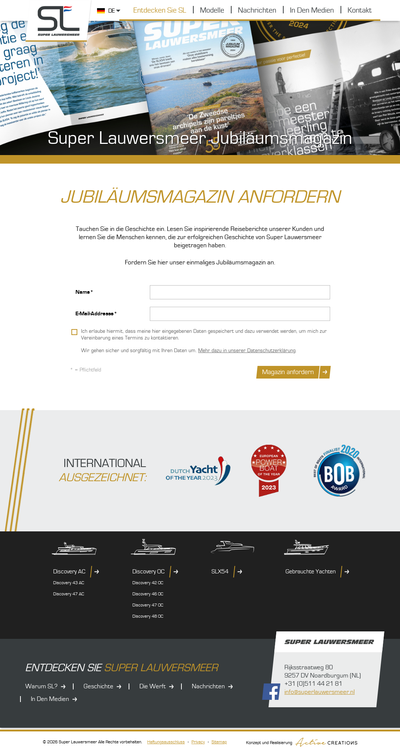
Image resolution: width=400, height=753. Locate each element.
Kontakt (360, 10)
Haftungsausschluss (166, 742)
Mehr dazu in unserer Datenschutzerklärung (247, 351)
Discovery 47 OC (147, 605)
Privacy (198, 742)
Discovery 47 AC (68, 594)
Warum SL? (41, 686)
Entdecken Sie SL (159, 10)
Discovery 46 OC (147, 594)
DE (111, 10)
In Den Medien (312, 10)
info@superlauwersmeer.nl (319, 692)
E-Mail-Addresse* (96, 313)
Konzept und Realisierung (301, 742)
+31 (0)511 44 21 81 (313, 684)
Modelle (212, 10)
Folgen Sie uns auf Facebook (271, 691)
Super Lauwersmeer (58, 21)
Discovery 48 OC (147, 616)
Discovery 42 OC (147, 582)
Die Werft (152, 686)
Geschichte (98, 686)
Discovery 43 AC (68, 582)
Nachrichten (257, 10)
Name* (84, 292)
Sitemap (219, 742)
